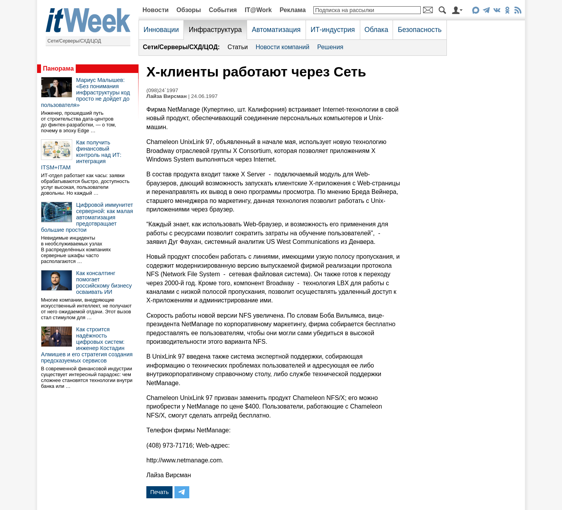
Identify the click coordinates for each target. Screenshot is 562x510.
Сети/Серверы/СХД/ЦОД (74, 41)
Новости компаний (282, 47)
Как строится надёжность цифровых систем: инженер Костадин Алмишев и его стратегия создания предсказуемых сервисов (87, 345)
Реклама (292, 10)
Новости (155, 10)
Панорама (58, 68)
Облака (376, 30)
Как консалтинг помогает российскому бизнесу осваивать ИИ (104, 282)
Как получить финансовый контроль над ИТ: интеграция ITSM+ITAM (81, 155)
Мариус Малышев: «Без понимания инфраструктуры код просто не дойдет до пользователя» (85, 92)
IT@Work (258, 10)
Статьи (238, 47)
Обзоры (188, 10)
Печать (159, 492)
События (223, 10)
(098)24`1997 (162, 90)
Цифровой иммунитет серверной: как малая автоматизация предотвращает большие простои (87, 217)
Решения (330, 47)
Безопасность (419, 30)
